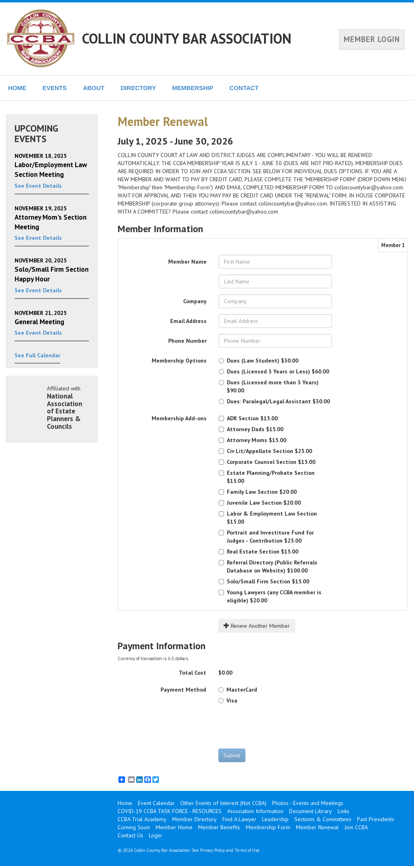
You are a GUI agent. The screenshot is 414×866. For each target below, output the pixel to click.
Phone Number (187, 340)
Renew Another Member (257, 625)
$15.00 (248, 418)
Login (155, 835)
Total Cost (192, 672)
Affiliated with (68, 407)
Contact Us (130, 835)
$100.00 (268, 566)
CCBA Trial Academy (142, 819)
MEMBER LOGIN (372, 39)
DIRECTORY (138, 87)
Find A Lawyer (239, 819)
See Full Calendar (37, 355)
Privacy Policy (212, 850)
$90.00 (269, 386)
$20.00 (258, 491)
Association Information (255, 811)
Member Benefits (219, 827)
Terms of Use (247, 850)
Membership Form (268, 827)
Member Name (187, 261)
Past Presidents (375, 819)
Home (125, 803)
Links (343, 811)
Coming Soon (134, 827)
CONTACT (244, 87)
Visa (227, 700)
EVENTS (54, 87)
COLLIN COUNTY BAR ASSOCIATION (186, 38)
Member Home (174, 827)
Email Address (188, 321)
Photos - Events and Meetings (307, 803)
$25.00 (265, 451)
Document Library (310, 811)
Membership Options (179, 360)
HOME (17, 87)
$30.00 (258, 360)
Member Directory (194, 819)
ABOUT (93, 87)
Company (195, 301)
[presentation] (279, 726)
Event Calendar (156, 803)
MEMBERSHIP (192, 87)
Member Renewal (317, 827)
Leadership (275, 819)
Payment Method (183, 689)
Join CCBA (356, 827)
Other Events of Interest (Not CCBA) (223, 803)
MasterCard (237, 689)
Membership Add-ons (179, 418)
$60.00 (274, 371)
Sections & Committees (322, 819)
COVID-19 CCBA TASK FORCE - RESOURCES (170, 811)
